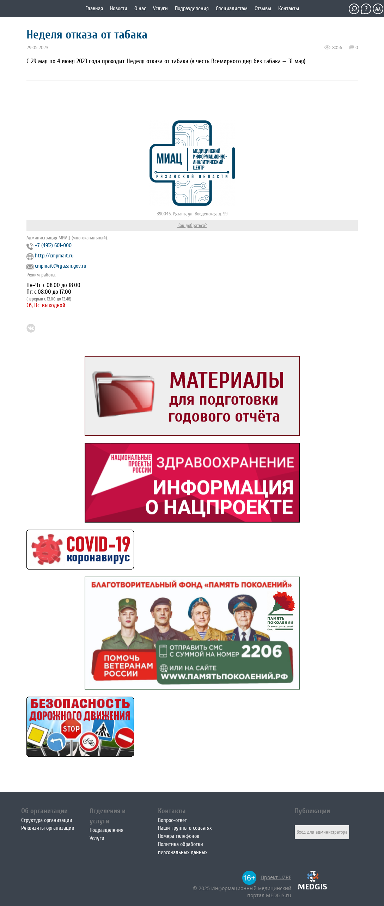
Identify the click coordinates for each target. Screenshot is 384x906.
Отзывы (263, 8)
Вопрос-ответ (172, 820)
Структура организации (46, 820)
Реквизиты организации (47, 828)
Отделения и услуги (108, 816)
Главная (94, 8)
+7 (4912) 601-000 (53, 245)
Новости (118, 8)
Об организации (44, 811)
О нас (140, 8)
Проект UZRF (276, 877)
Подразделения (192, 8)
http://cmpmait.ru (54, 255)
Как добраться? (192, 225)
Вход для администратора (322, 832)
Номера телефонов (178, 836)
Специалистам (232, 8)
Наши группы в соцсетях (185, 828)
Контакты (288, 8)
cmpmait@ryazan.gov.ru (60, 266)
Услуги (160, 8)
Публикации (312, 811)
